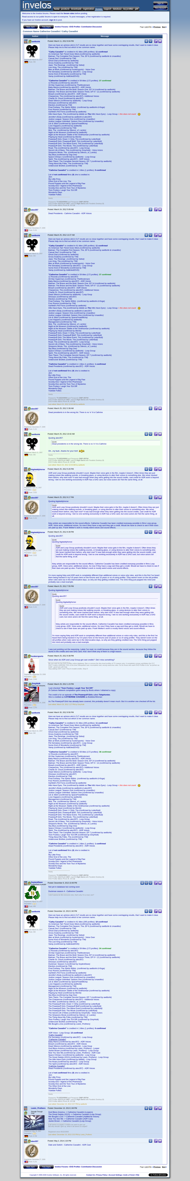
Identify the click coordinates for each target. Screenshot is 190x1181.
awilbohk (36, 41)
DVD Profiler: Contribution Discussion (86, 27)
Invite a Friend (128, 1175)
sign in (52, 20)
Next (164, 27)
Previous (156, 27)
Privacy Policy (101, 1175)
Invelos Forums (61, 27)
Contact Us (90, 1175)
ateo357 (34, 210)
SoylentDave (37, 882)
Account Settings (115, 1175)
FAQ (137, 1175)
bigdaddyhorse (38, 469)
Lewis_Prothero (38, 1108)
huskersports (37, 656)
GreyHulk (36, 683)
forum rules (69, 13)
